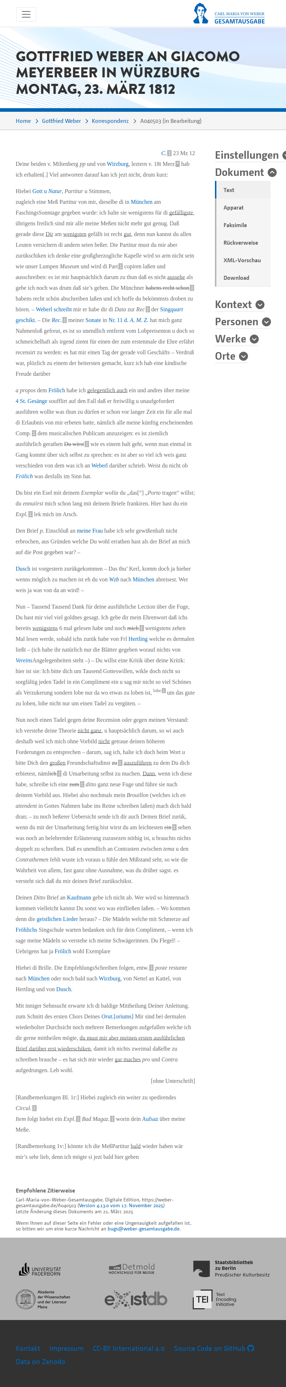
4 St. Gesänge (31, 401)
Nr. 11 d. (128, 320)
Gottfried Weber (61, 120)
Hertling (137, 639)
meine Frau (90, 531)
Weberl (44, 309)
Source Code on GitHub (214, 1348)
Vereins (24, 660)
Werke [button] (230, 338)
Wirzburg (117, 164)
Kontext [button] (233, 304)
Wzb (114, 579)
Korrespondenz (110, 120)
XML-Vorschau (242, 260)
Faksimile (235, 225)
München (142, 202)
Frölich (56, 390)
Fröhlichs (26, 930)
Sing (171, 309)
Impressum (67, 1348)
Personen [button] (236, 321)
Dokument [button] (239, 171)
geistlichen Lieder (57, 919)
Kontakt (28, 1348)
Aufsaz (150, 1119)
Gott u (47, 191)
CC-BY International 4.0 (129, 1348)
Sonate (93, 320)
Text (229, 189)
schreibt (62, 309)
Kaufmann (79, 897)
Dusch (23, 569)
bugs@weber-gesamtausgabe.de (143, 1228)
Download (236, 277)
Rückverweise (241, 242)
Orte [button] (225, 355)
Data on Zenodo (40, 1361)
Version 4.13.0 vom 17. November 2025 (121, 1205)
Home (23, 120)
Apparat (234, 207)
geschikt (25, 320)
